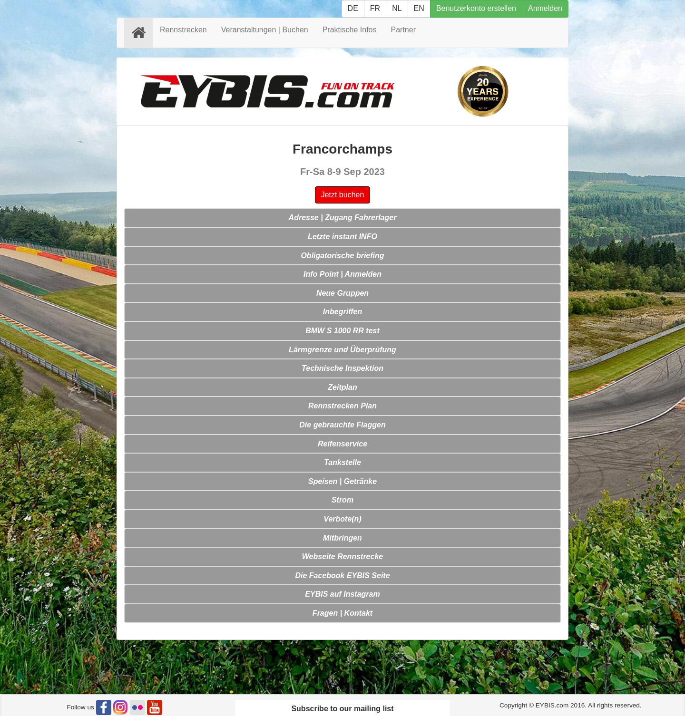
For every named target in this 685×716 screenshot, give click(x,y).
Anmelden (545, 8)
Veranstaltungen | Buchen (264, 30)
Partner (403, 30)
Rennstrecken (183, 30)
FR (375, 8)
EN (419, 8)
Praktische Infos (350, 30)
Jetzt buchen (342, 195)
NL (396, 8)
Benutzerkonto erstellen (476, 8)
